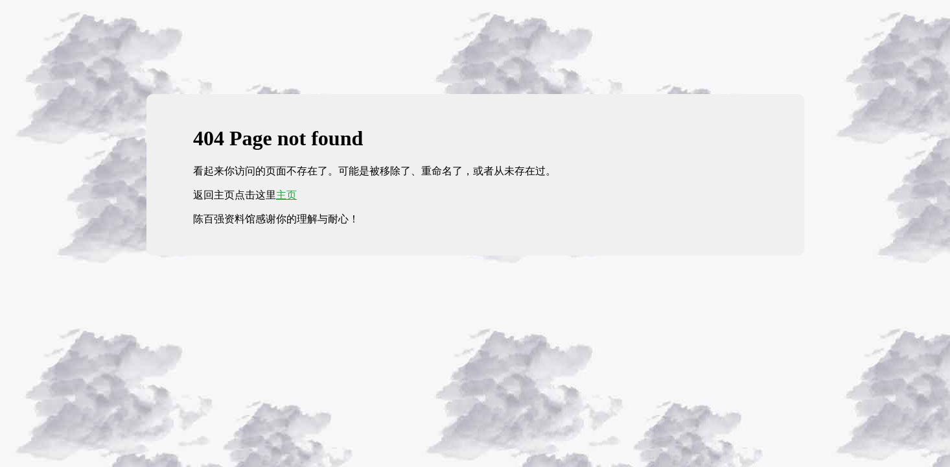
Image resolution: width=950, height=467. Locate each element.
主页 (286, 194)
